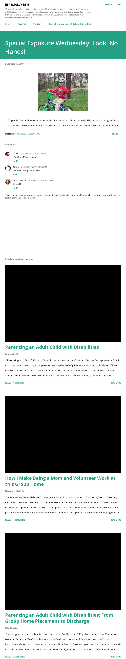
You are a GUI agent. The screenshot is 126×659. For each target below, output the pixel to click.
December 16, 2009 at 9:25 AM (34, 167)
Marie (15, 153)
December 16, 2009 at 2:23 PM (41, 180)
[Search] (108, 4)
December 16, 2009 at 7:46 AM (33, 153)
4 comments (19, 520)
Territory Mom (19, 180)
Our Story (37, 24)
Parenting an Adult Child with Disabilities (52, 347)
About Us (22, 24)
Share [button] (115, 134)
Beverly (16, 167)
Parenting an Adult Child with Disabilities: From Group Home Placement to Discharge (59, 618)
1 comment (18, 383)
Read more (116, 383)
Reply (15, 160)
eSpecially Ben (17, 4)
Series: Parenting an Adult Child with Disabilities (70, 24)
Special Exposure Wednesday (26, 134)
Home (7, 24)
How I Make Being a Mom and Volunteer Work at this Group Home (60, 481)
